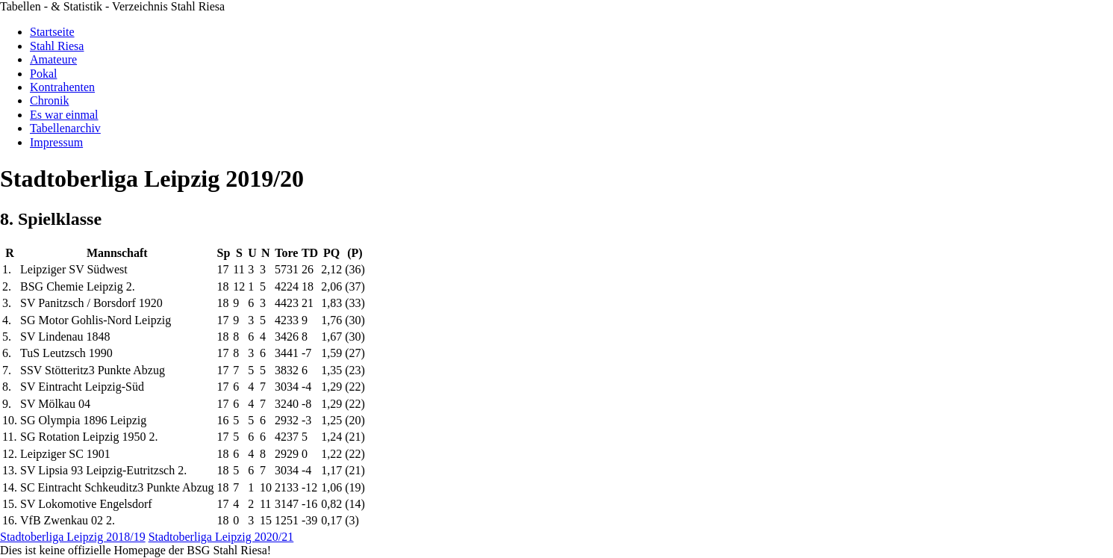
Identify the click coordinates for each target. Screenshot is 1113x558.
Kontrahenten (62, 87)
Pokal (43, 73)
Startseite (52, 31)
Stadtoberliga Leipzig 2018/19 (73, 536)
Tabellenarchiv (65, 128)
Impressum (56, 142)
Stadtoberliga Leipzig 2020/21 (221, 536)
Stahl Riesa (57, 46)
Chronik (49, 100)
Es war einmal (64, 114)
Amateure (53, 59)
